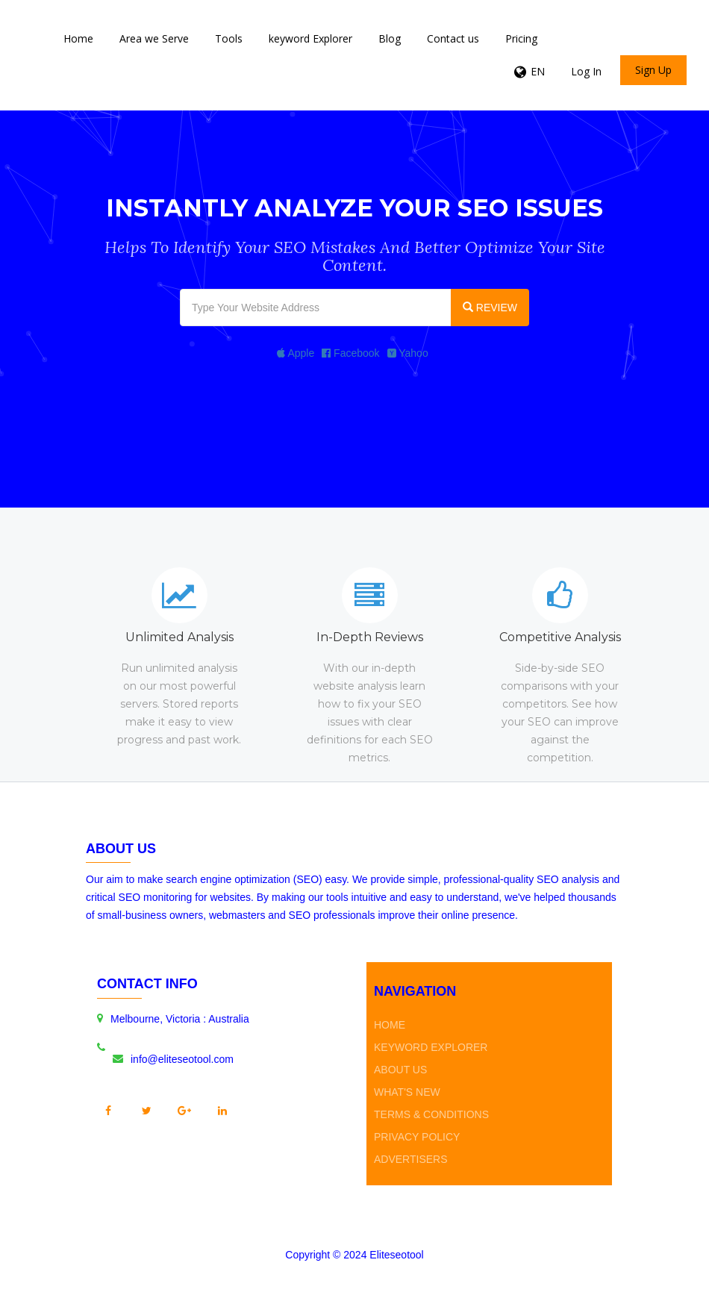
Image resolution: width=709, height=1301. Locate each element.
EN (538, 71)
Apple (295, 353)
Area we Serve (154, 38)
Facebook (350, 353)
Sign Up (653, 70)
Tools (229, 38)
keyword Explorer (310, 38)
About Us (400, 1070)
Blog (389, 38)
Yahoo (407, 353)
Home (78, 38)
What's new (407, 1092)
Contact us (453, 38)
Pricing (521, 38)
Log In (586, 71)
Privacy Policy (417, 1137)
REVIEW (490, 307)
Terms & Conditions (431, 1114)
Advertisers (411, 1159)
